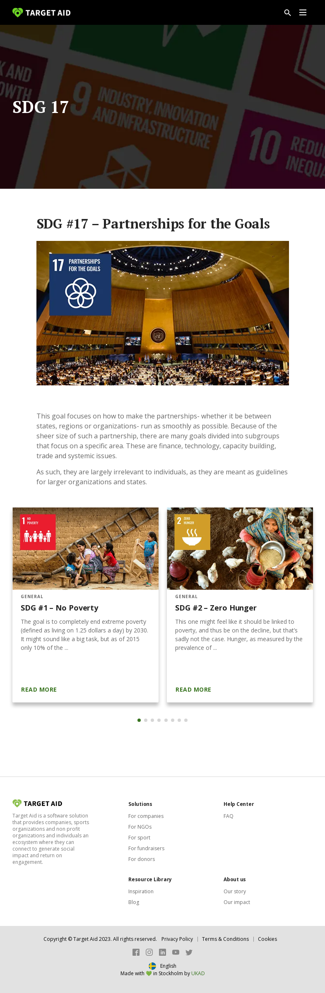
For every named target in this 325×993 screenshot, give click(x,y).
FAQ (229, 816)
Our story (235, 891)
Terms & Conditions (225, 939)
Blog (133, 902)
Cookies (267, 939)
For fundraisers (146, 848)
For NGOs (140, 826)
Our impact (237, 902)
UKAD (198, 973)
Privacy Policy (177, 939)
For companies (146, 816)
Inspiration (141, 891)
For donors (141, 859)
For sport (139, 837)
